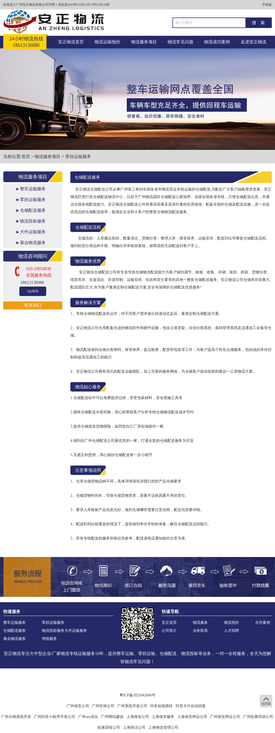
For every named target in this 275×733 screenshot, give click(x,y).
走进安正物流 (253, 42)
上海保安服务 (163, 717)
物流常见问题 (180, 42)
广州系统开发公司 (132, 706)
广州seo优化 (88, 717)
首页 (25, 156)
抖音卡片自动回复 (191, 706)
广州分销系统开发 (16, 717)
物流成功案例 (217, 42)
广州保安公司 (78, 706)
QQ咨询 (32, 291)
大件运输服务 (33, 232)
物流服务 (200, 623)
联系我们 (32, 305)
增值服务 (49, 639)
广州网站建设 (112, 717)
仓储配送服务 (33, 210)
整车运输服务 (33, 188)
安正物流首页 (71, 42)
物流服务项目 (144, 42)
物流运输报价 (107, 42)
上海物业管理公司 (163, 727)
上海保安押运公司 (192, 717)
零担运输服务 (78, 156)
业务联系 (200, 631)
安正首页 (169, 623)
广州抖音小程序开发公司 (54, 717)
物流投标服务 (33, 221)
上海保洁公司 (134, 727)
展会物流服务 (33, 242)
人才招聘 (231, 631)
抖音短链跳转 (161, 706)
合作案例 (262, 623)
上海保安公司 (137, 717)
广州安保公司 (103, 706)
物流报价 (231, 623)
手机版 (267, 4)
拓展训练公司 (108, 727)
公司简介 (169, 631)
